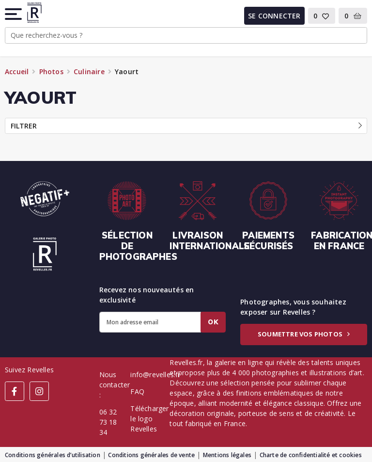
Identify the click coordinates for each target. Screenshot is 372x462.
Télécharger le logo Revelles (149, 418)
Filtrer (186, 125)
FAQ (137, 391)
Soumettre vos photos (304, 334)
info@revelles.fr (155, 374)
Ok (213, 322)
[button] (14, 14)
